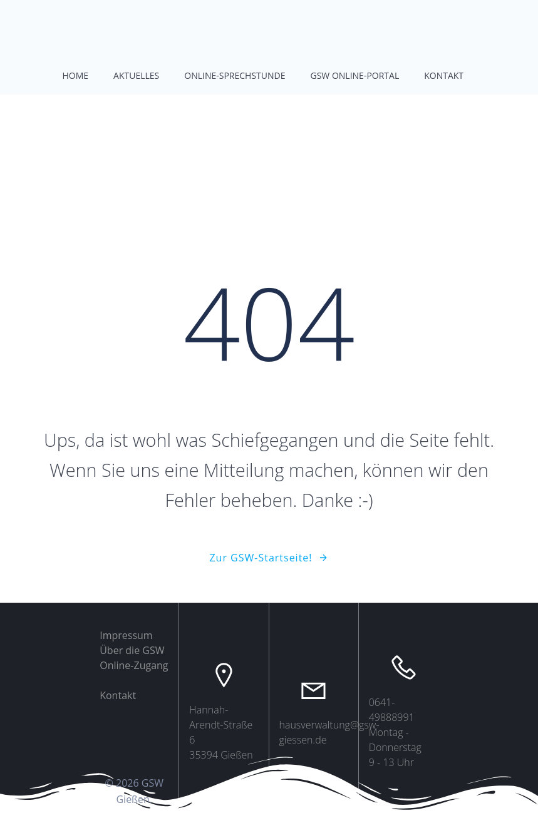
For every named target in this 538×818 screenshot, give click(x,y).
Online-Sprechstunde (234, 75)
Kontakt (443, 75)
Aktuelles (136, 75)
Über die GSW (132, 650)
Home (76, 75)
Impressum (126, 635)
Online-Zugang (134, 665)
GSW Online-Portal (355, 75)
